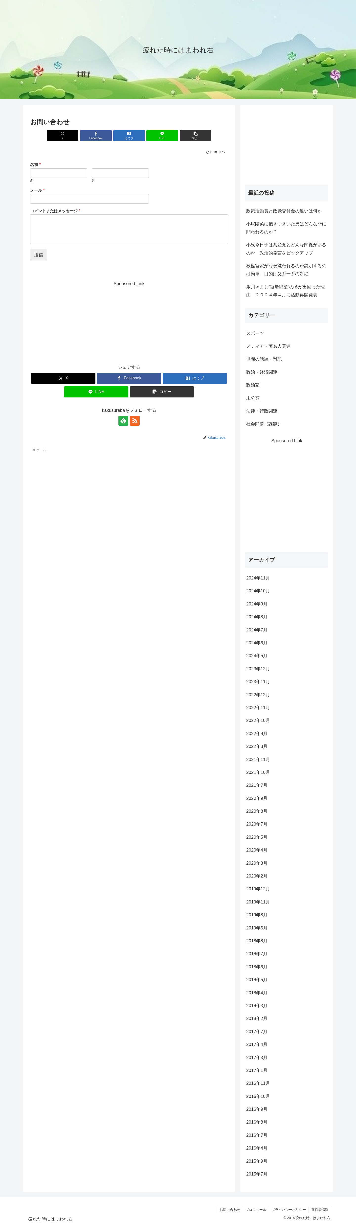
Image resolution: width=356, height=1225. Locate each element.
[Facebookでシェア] (96, 135)
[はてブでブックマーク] (129, 135)
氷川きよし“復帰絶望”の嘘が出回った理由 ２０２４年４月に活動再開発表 (285, 290)
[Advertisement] (129, 322)
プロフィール (255, 1210)
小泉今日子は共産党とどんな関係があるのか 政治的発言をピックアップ (286, 248)
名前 (35, 164)
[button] (195, 135)
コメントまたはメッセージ (55, 211)
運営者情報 (320, 1210)
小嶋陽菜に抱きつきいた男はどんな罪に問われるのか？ (286, 227)
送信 (38, 254)
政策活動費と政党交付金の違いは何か (284, 210)
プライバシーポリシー (288, 1210)
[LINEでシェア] (162, 135)
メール (37, 190)
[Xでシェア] (62, 135)
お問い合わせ (230, 1210)
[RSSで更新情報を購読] (135, 421)
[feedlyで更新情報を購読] (123, 421)
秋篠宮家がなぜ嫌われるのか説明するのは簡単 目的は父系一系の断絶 (286, 269)
